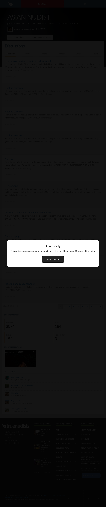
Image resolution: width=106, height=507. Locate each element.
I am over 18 (53, 259)
